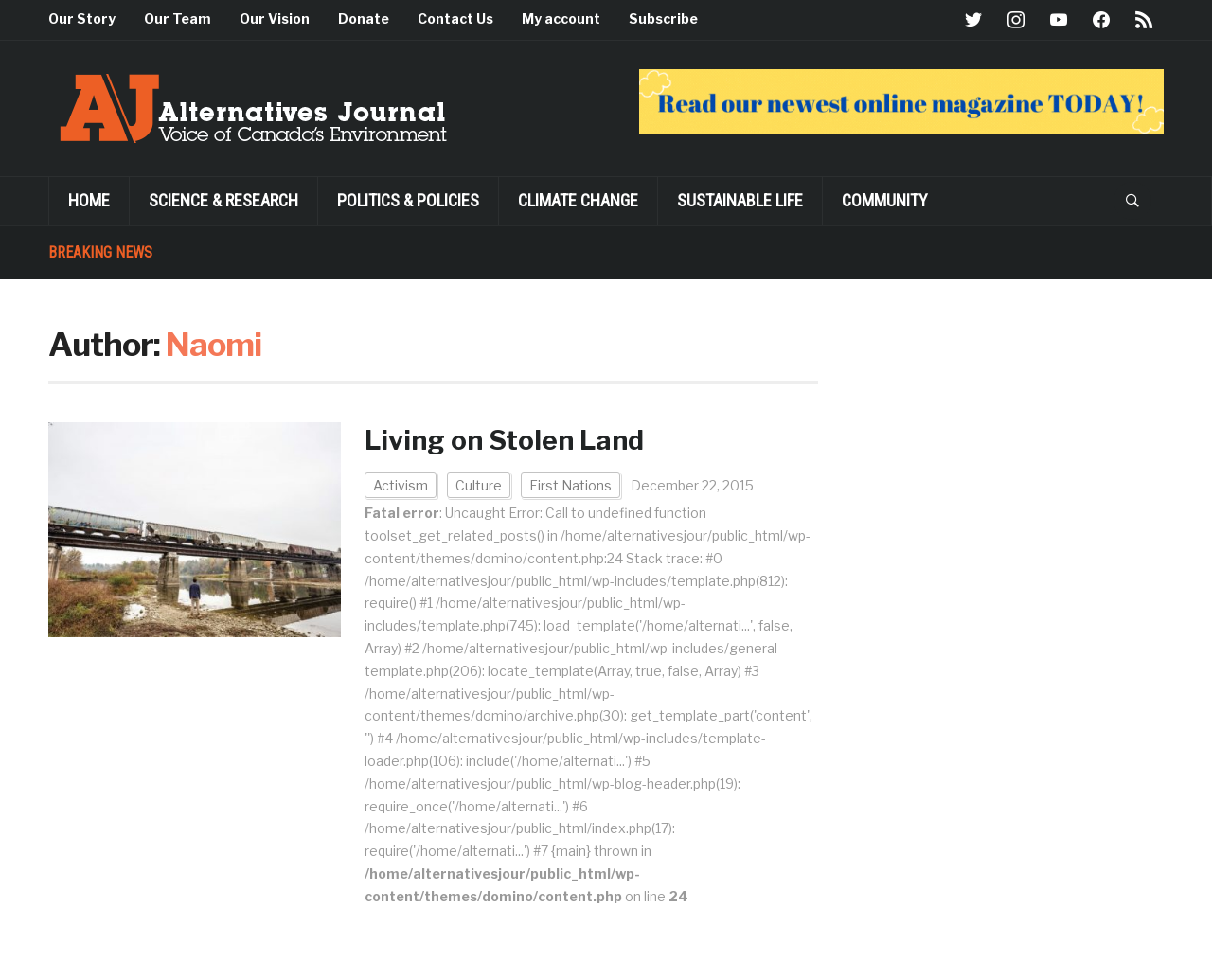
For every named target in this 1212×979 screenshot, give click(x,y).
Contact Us (455, 18)
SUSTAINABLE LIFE (740, 200)
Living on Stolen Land (504, 440)
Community (885, 200)
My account (561, 18)
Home (89, 200)
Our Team (177, 18)
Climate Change (578, 200)
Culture (478, 485)
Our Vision (275, 18)
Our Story (82, 18)
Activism (400, 485)
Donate (363, 18)
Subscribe (663, 18)
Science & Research (223, 200)
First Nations (570, 485)
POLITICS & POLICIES (408, 200)
